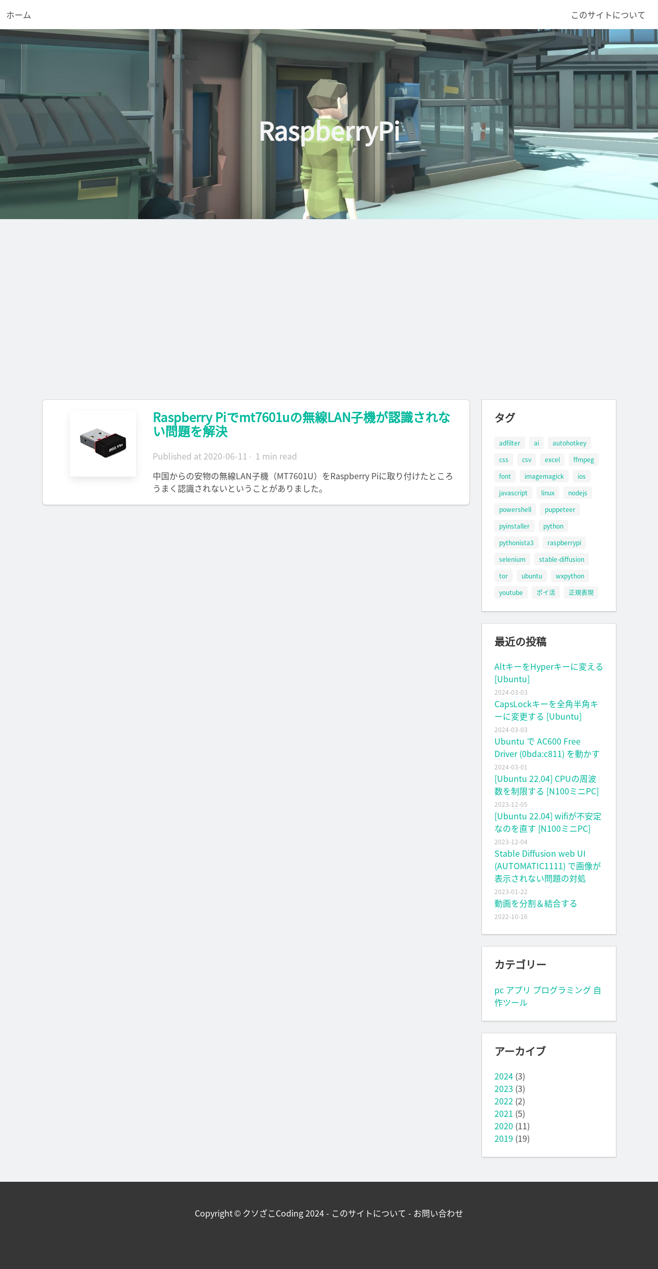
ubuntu (531, 575)
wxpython (570, 575)
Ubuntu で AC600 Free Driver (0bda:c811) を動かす (547, 747)
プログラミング (562, 989)
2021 (503, 1113)
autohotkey (569, 443)
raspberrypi (564, 542)
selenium (512, 559)
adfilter (509, 443)
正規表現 (581, 592)
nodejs (577, 492)
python (553, 526)
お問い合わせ (438, 1213)
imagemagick (544, 476)
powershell (515, 509)
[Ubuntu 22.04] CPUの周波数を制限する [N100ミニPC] (546, 784)
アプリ (518, 989)
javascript (513, 492)
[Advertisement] (329, 297)
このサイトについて (608, 14)
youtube (511, 592)
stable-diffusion (561, 559)
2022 (503, 1101)
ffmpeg (583, 459)
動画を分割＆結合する (536, 903)
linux (548, 492)
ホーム (18, 14)
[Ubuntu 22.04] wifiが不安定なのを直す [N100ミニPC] (547, 821)
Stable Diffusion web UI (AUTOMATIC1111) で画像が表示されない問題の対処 (547, 865)
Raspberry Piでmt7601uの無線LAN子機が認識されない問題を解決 (301, 424)
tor (503, 575)
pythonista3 (516, 542)
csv (526, 459)
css (503, 459)
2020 (503, 1125)
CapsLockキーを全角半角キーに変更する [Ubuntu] (546, 709)
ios (582, 476)
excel (552, 459)
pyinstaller (514, 526)
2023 (503, 1088)
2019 (503, 1138)
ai (536, 443)
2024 (503, 1076)
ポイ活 (545, 592)
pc (499, 989)
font (505, 476)
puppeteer (560, 509)
